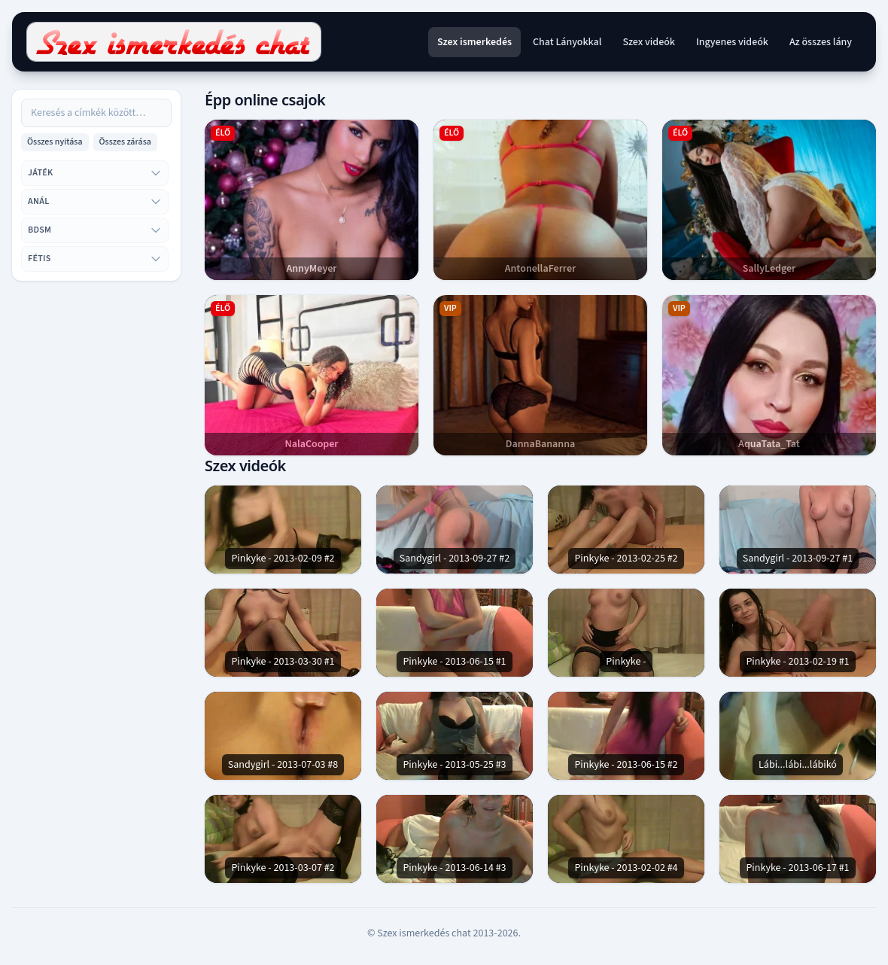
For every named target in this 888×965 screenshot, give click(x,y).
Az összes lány (820, 42)
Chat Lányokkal (567, 42)
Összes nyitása (55, 141)
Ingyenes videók (732, 42)
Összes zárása (125, 141)
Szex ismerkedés (474, 42)
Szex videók (648, 42)
